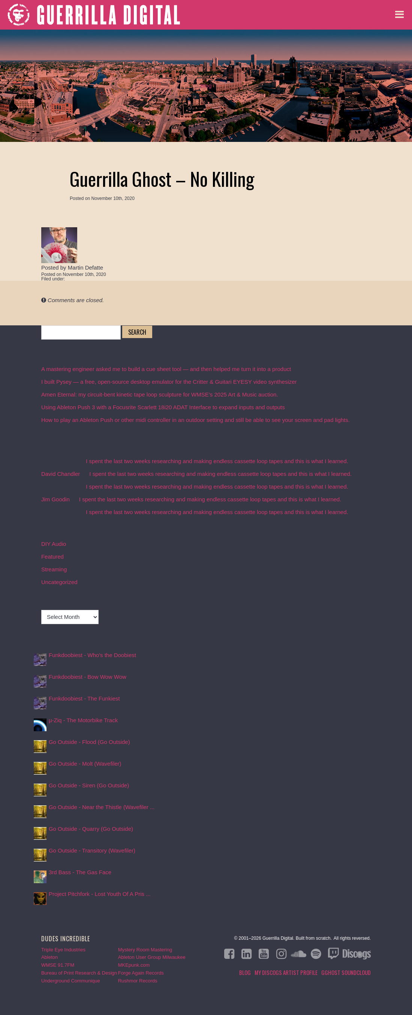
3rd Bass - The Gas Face (80, 872)
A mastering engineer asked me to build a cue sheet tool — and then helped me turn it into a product (166, 369)
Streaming (54, 569)
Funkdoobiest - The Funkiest (84, 698)
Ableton (49, 957)
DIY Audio (53, 544)
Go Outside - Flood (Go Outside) (89, 742)
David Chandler (60, 474)
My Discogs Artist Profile (286, 972)
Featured (52, 556)
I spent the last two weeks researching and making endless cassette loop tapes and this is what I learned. (217, 461)
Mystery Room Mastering (145, 949)
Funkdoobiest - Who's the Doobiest (92, 655)
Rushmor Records (137, 981)
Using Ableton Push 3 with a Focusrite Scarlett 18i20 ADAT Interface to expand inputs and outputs (163, 407)
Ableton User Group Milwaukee (152, 957)
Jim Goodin (55, 499)
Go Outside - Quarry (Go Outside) (91, 829)
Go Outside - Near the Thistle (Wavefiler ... (102, 807)
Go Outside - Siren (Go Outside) (89, 785)
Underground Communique (70, 981)
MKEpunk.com (134, 965)
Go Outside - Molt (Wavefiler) (85, 763)
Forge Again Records (141, 973)
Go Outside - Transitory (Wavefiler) (92, 850)
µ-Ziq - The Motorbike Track (83, 720)
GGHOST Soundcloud (346, 972)
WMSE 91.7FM (57, 965)
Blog (205, 85)
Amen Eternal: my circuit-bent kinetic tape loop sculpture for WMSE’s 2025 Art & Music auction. (159, 394)
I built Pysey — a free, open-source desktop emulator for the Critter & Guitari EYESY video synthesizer (169, 382)
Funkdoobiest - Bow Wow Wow (87, 677)
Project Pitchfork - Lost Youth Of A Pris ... (100, 894)
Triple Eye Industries (63, 949)
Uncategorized (59, 582)
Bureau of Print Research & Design (79, 973)
